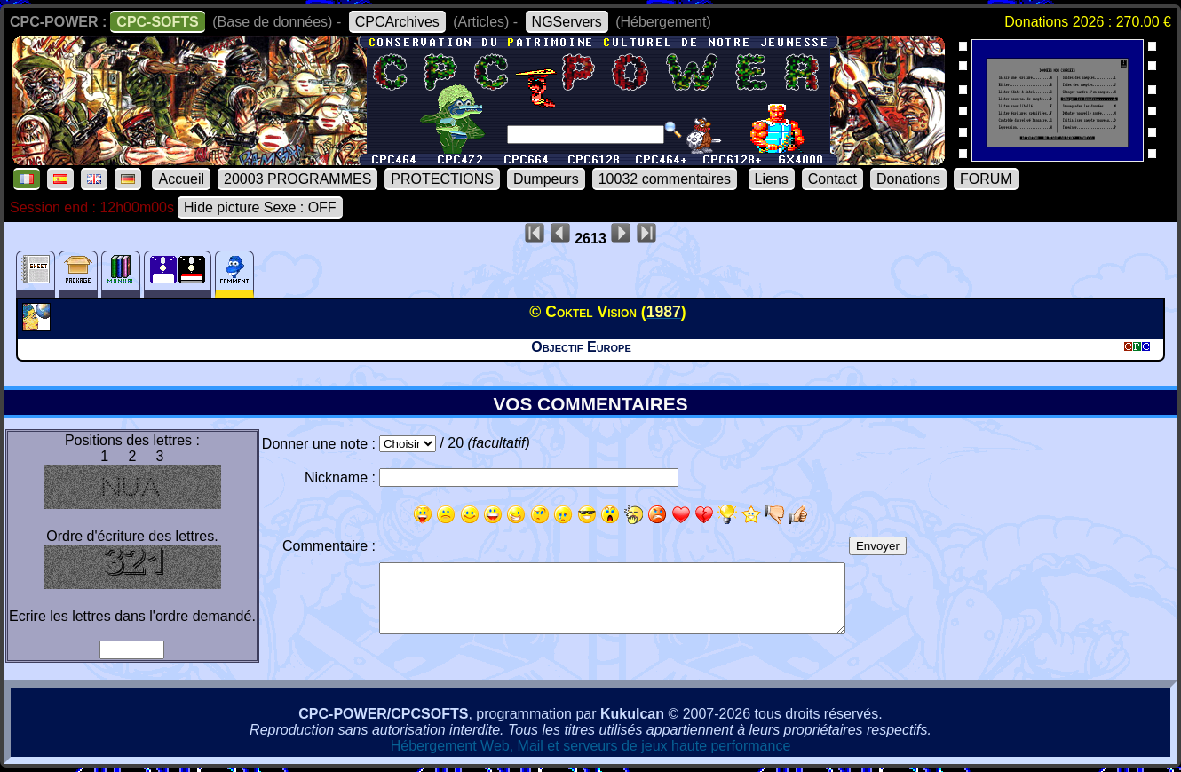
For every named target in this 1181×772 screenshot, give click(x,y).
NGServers (567, 21)
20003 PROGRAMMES (297, 179)
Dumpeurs (546, 179)
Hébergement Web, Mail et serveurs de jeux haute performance (591, 745)
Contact (832, 179)
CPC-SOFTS (157, 21)
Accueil (181, 179)
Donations (908, 179)
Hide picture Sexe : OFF (260, 207)
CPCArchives (397, 21)
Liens (772, 179)
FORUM (986, 179)
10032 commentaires (664, 179)
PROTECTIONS (442, 179)
